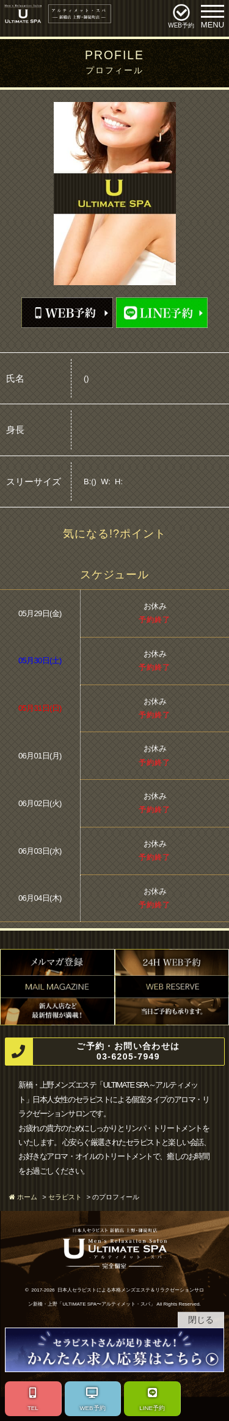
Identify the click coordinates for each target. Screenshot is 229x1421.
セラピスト (65, 1197)
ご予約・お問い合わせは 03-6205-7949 (92, 1052)
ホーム (27, 1197)
